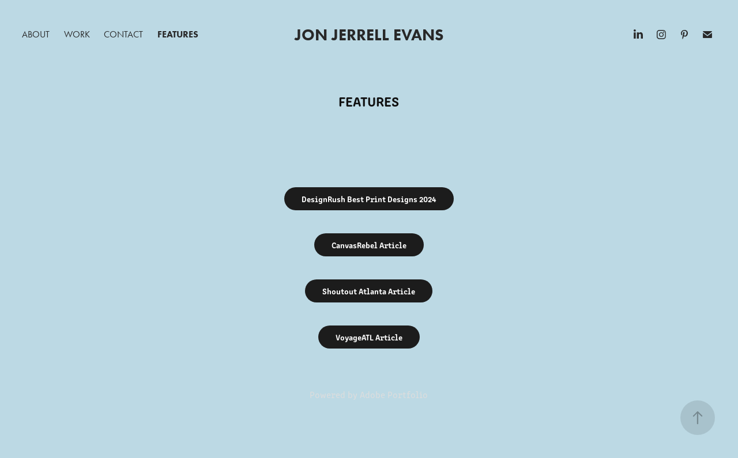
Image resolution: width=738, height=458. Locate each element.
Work (77, 34)
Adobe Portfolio (394, 394)
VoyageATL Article (369, 337)
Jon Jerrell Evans (369, 34)
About (36, 34)
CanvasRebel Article (369, 245)
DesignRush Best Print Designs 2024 (369, 199)
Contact (123, 34)
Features (177, 34)
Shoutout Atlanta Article (368, 291)
